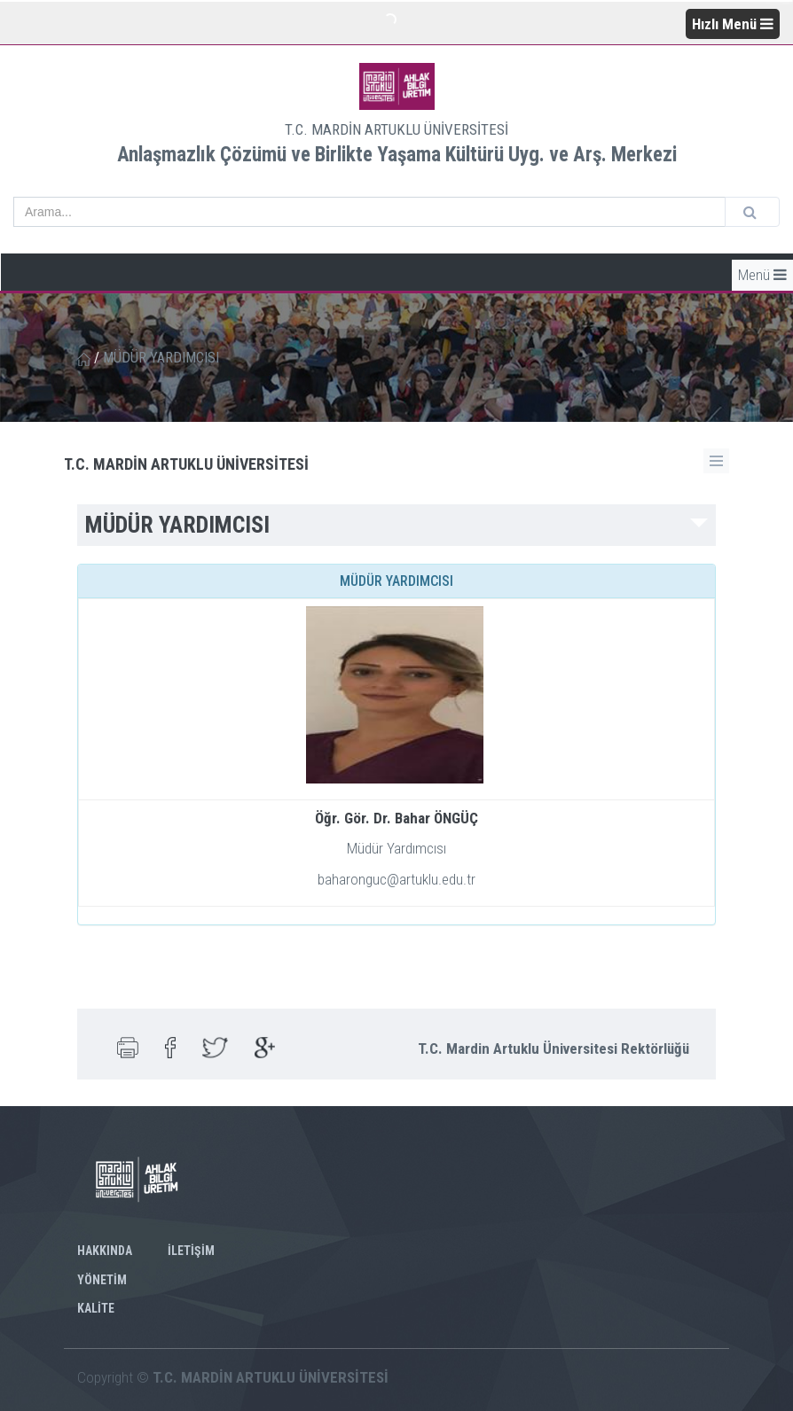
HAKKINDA (104, 1250)
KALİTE (95, 1308)
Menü (762, 275)
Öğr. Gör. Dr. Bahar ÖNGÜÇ (396, 818)
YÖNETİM (102, 1280)
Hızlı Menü (732, 24)
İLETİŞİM (191, 1250)
